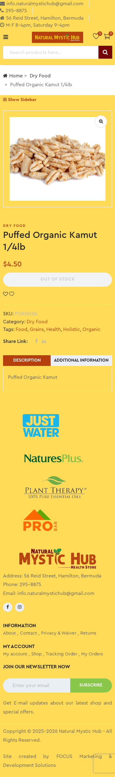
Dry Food (40, 75)
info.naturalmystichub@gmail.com (55, 593)
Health (53, 329)
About (9, 633)
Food (21, 329)
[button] (107, 36)
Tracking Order (61, 654)
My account (15, 654)
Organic (91, 329)
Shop (36, 654)
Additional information (81, 360)
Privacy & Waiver (58, 633)
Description (27, 360)
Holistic (71, 329)
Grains (37, 329)
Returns (88, 633)
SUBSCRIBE (90, 685)
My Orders (92, 654)
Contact (28, 633)
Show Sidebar (19, 99)
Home (13, 75)
